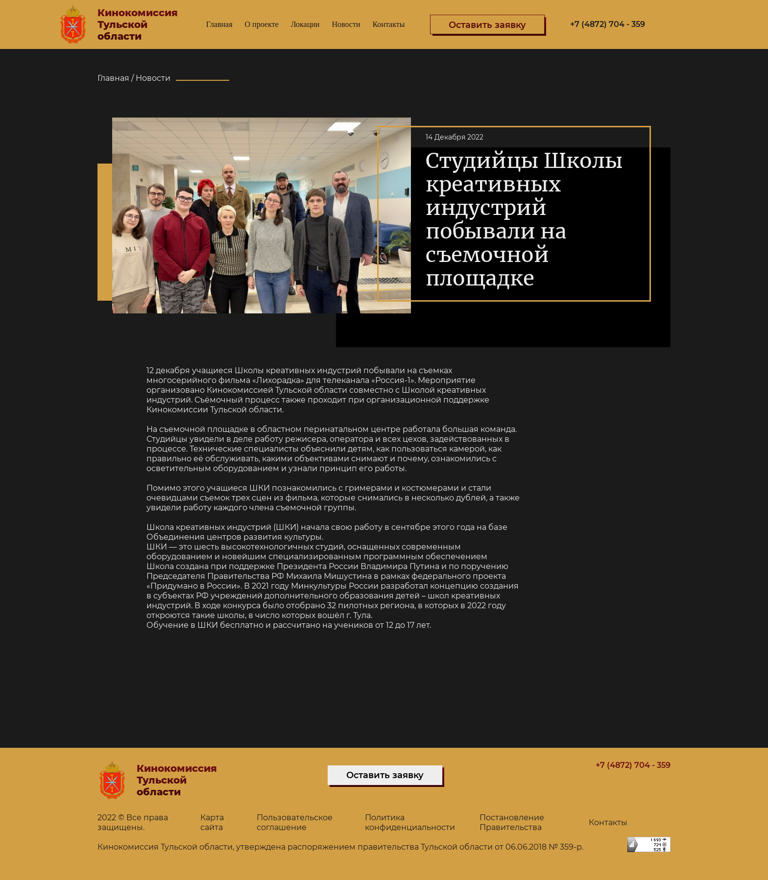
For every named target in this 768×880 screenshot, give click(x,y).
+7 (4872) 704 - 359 (607, 24)
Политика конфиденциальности (410, 822)
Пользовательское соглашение (295, 822)
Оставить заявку (385, 775)
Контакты (388, 24)
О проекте (262, 24)
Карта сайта (212, 822)
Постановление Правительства (512, 822)
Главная (219, 24)
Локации (305, 24)
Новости (346, 24)
